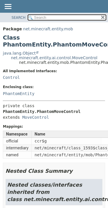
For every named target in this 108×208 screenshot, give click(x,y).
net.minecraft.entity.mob (48, 29)
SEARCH (19, 18)
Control (11, 77)
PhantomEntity (19, 93)
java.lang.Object (19, 53)
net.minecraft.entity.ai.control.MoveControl (54, 57)
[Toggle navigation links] (8, 7)
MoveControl (35, 117)
